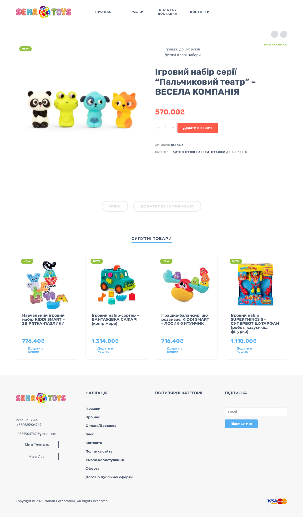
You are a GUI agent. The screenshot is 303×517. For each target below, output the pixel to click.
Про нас (93, 417)
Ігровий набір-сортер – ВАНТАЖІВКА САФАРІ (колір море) (115, 319)
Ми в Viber (37, 456)
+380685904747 (29, 424)
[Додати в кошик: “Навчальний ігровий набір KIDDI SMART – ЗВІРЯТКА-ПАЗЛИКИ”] (38, 350)
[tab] (115, 207)
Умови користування (105, 460)
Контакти (94, 443)
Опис (115, 206)
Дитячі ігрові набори (183, 54)
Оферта (92, 468)
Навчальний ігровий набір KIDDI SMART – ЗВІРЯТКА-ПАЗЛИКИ (43, 319)
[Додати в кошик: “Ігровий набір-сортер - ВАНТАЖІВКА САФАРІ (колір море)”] (108, 350)
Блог (90, 434)
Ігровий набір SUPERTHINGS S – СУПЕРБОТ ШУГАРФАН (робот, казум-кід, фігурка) (255, 323)
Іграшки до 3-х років (182, 49)
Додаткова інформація (167, 206)
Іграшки (93, 408)
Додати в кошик (197, 127)
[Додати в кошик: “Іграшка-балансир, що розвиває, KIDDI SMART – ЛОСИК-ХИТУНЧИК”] (177, 350)
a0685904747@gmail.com (36, 433)
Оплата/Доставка (101, 425)
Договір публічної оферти (109, 477)
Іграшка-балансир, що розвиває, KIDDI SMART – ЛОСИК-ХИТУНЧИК (185, 319)
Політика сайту (99, 451)
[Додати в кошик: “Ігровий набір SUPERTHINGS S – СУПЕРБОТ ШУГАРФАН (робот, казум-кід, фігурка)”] (247, 350)
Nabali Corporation (60, 501)
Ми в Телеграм (37, 444)
